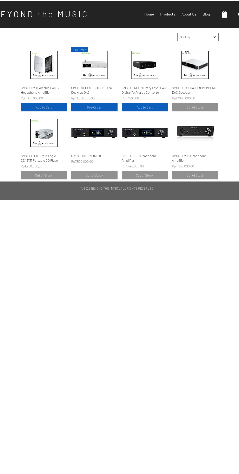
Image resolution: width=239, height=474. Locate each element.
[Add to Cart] (44, 107)
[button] (224, 14)
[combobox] (198, 37)
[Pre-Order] (94, 107)
